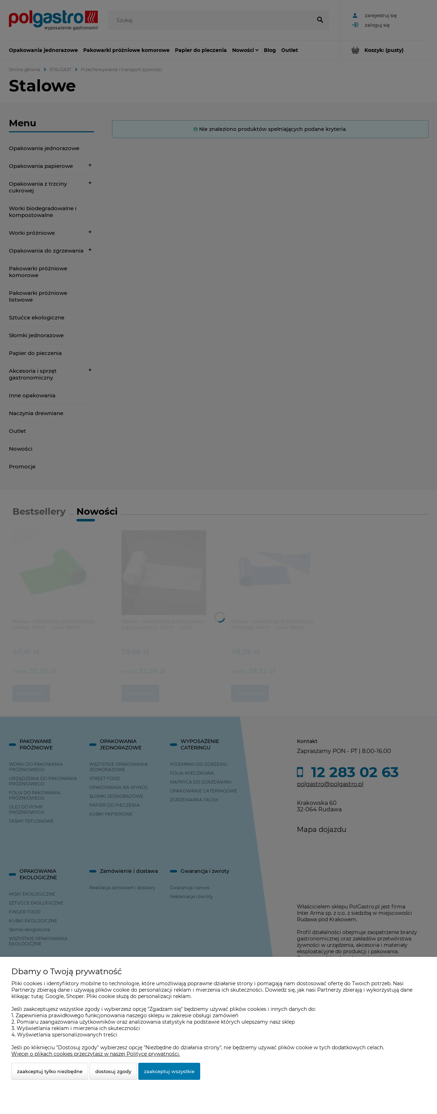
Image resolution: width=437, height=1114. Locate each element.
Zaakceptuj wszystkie (169, 1071)
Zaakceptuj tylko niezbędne (49, 1071)
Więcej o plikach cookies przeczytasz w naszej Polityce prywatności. (95, 1054)
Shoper (75, 996)
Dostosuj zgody (113, 1071)
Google (55, 996)
